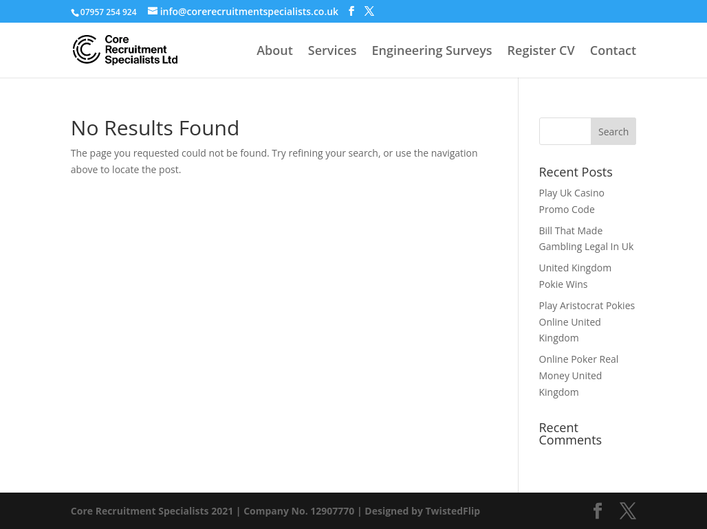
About (275, 51)
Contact (613, 51)
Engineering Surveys (432, 51)
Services (332, 51)
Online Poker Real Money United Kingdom (579, 375)
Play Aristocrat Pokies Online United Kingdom (587, 322)
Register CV (541, 51)
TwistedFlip (453, 510)
